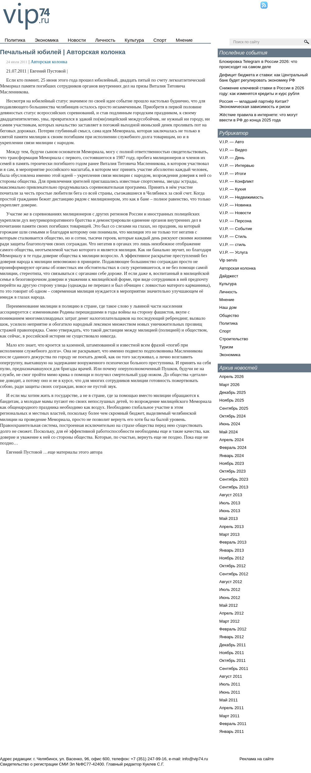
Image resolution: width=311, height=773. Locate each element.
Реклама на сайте (256, 759)
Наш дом (228, 307)
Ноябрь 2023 (231, 463)
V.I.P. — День (231, 157)
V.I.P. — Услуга (233, 252)
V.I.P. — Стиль (233, 236)
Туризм (226, 347)
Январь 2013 (231, 550)
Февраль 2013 (233, 542)
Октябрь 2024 (232, 416)
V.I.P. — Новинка (235, 205)
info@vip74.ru (195, 759)
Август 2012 (230, 581)
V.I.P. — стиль (232, 244)
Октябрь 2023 (232, 471)
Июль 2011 (229, 684)
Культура (134, 40)
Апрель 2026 (231, 376)
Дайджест (228, 276)
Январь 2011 (231, 731)
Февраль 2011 (233, 723)
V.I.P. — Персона (235, 221)
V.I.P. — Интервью (236, 165)
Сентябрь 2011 (233, 668)
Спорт (159, 40)
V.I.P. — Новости (235, 212)
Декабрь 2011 (232, 645)
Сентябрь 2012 (233, 574)
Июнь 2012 (229, 597)
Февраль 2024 (233, 447)
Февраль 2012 (233, 629)
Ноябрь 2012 (231, 558)
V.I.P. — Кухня (232, 189)
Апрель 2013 (231, 526)
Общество (229, 315)
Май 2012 (228, 605)
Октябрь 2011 (232, 660)
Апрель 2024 (231, 439)
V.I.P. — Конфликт (236, 181)
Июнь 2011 (229, 692)
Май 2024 (228, 432)
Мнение (184, 40)
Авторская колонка (48, 61)
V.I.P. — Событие (235, 228)
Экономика (46, 40)
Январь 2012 (231, 636)
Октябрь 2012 (232, 565)
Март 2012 (229, 621)
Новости (77, 40)
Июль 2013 (229, 503)
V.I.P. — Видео (233, 150)
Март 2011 (229, 716)
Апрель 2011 (231, 707)
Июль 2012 (229, 589)
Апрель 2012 (231, 613)
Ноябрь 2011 (231, 652)
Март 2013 (229, 534)
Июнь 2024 (229, 424)
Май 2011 (228, 700)
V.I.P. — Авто (231, 141)
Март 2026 (229, 384)
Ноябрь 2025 (231, 400)
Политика (15, 40)
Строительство (233, 339)
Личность (105, 40)
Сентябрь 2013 (233, 487)
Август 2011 (230, 676)
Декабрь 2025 (232, 392)
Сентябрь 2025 (233, 408)
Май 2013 (228, 518)
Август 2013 (230, 495)
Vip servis (228, 260)
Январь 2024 (231, 455)
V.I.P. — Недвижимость (241, 197)
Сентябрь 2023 (233, 479)
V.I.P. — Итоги (232, 173)
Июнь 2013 (229, 510)
